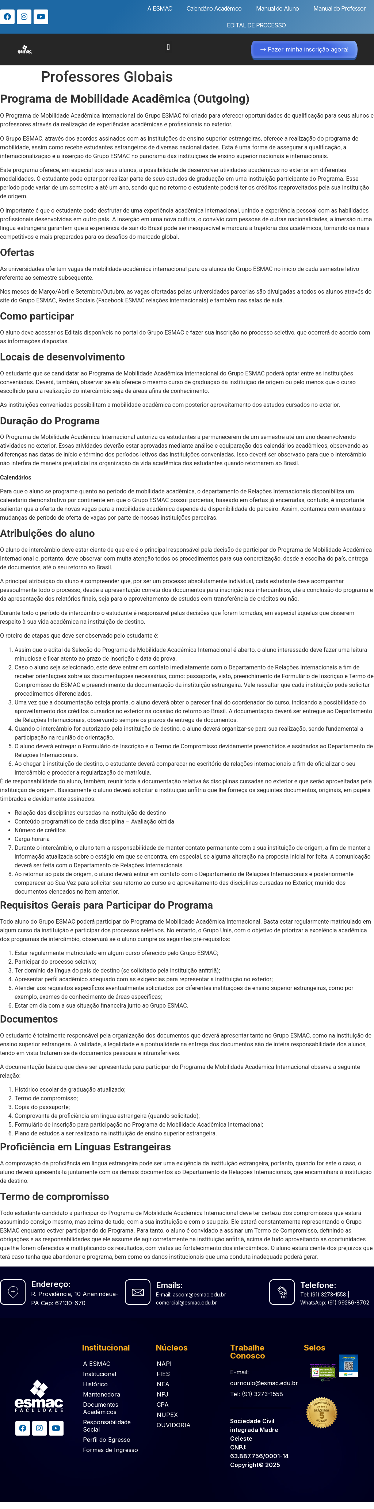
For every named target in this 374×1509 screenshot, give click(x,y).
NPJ (162, 1394)
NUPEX (167, 1414)
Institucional (99, 1374)
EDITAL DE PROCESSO (256, 25)
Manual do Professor (339, 8)
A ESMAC (159, 8)
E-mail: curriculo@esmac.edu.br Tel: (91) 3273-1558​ (264, 1383)
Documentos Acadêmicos (100, 1408)
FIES (163, 1374)
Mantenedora (101, 1394)
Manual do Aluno (277, 8)
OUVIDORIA (174, 1425)
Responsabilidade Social (107, 1425)
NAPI (164, 1363)
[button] (168, 47)
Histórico (95, 1384)
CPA (163, 1404)
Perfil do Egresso (106, 1439)
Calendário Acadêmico (214, 8)
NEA (163, 1384)
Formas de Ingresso (110, 1449)
